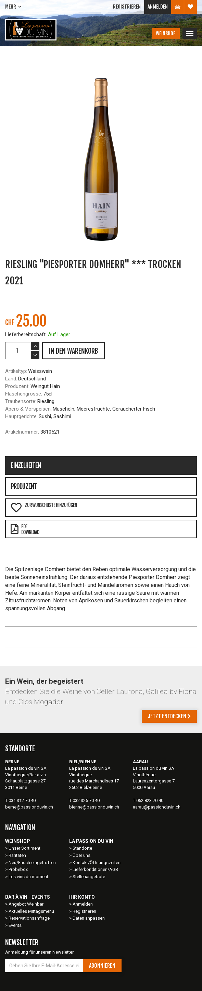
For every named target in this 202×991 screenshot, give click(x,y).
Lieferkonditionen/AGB (95, 869)
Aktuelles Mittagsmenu (31, 911)
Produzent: (17, 386)
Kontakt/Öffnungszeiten (97, 862)
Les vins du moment (28, 876)
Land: (11, 379)
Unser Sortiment (25, 848)
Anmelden (158, 6)
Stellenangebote (89, 876)
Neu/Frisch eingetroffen (32, 862)
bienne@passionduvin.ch (94, 807)
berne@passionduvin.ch (29, 807)
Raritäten (17, 855)
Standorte (82, 848)
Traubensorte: (20, 401)
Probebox (18, 869)
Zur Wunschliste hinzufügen (44, 507)
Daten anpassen (89, 918)
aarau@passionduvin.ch (156, 807)
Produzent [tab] (24, 486)
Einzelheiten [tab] (26, 465)
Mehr (10, 6)
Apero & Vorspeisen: (28, 409)
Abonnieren (102, 965)
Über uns (81, 855)
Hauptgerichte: (21, 416)
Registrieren (127, 6)
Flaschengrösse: (23, 394)
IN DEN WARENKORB (73, 351)
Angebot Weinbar (26, 904)
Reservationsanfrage (29, 918)
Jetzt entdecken (169, 716)
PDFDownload (25, 529)
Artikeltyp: (16, 371)
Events (15, 925)
